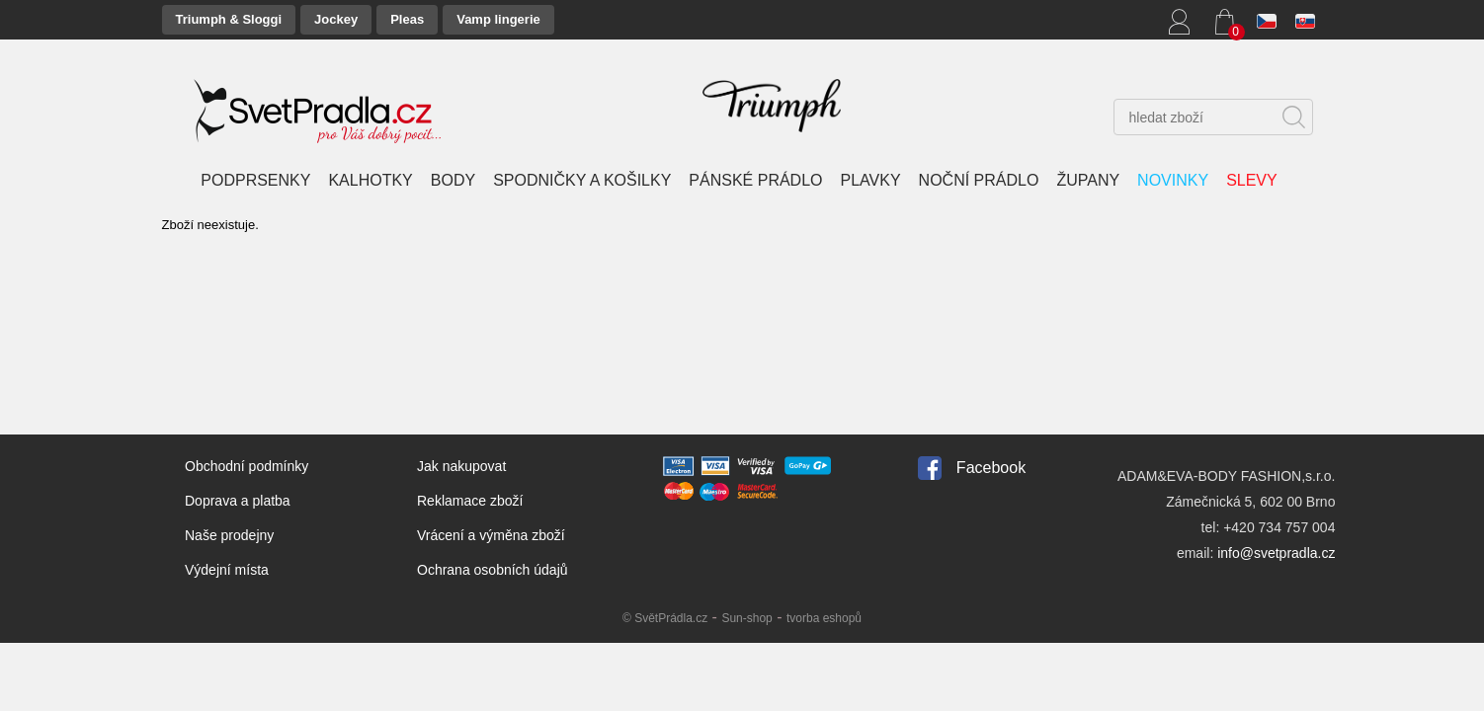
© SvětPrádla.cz (664, 618)
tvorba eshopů (824, 618)
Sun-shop (746, 618)
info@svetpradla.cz (1276, 553)
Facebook (991, 467)
